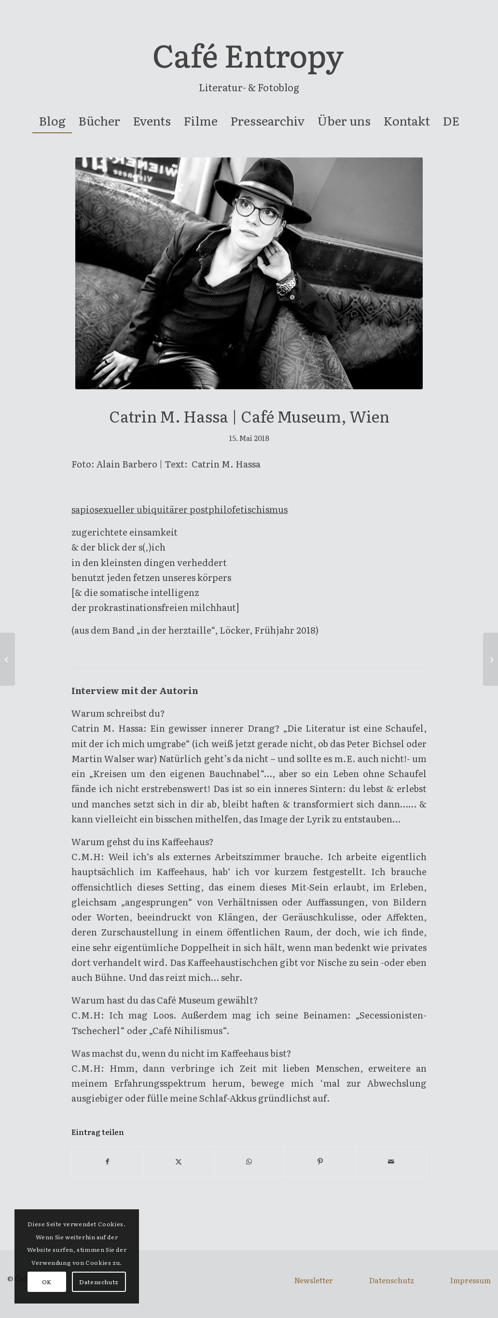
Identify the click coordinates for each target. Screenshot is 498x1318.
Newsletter (313, 1280)
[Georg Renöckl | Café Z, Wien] (7, 659)
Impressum (470, 1280)
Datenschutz (391, 1280)
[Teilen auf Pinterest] (320, 1161)
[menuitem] (52, 121)
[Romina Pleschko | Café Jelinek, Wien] (490, 659)
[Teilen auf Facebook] (107, 1161)
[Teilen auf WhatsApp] (249, 1161)
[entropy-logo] (249, 60)
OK (47, 1281)
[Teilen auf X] (178, 1161)
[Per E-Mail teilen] (391, 1161)
